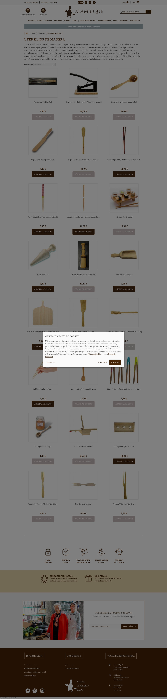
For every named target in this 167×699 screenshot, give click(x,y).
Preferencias (50, 362)
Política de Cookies (94, 354)
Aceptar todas (115, 362)
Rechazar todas (102, 362)
